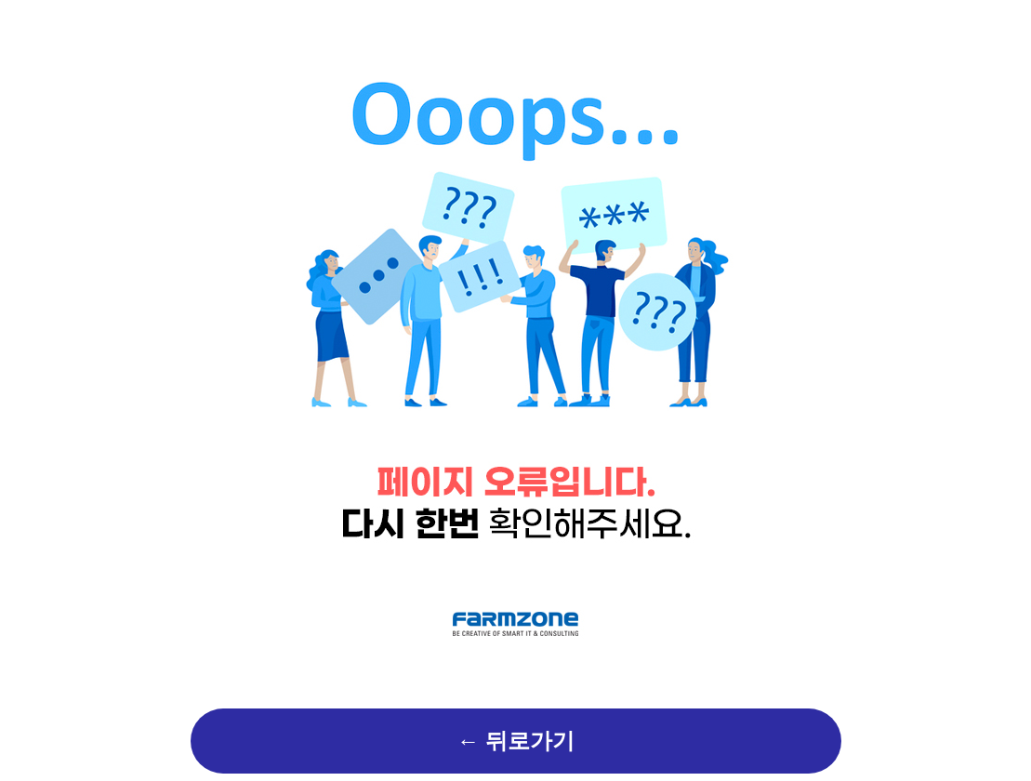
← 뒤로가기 (516, 741)
